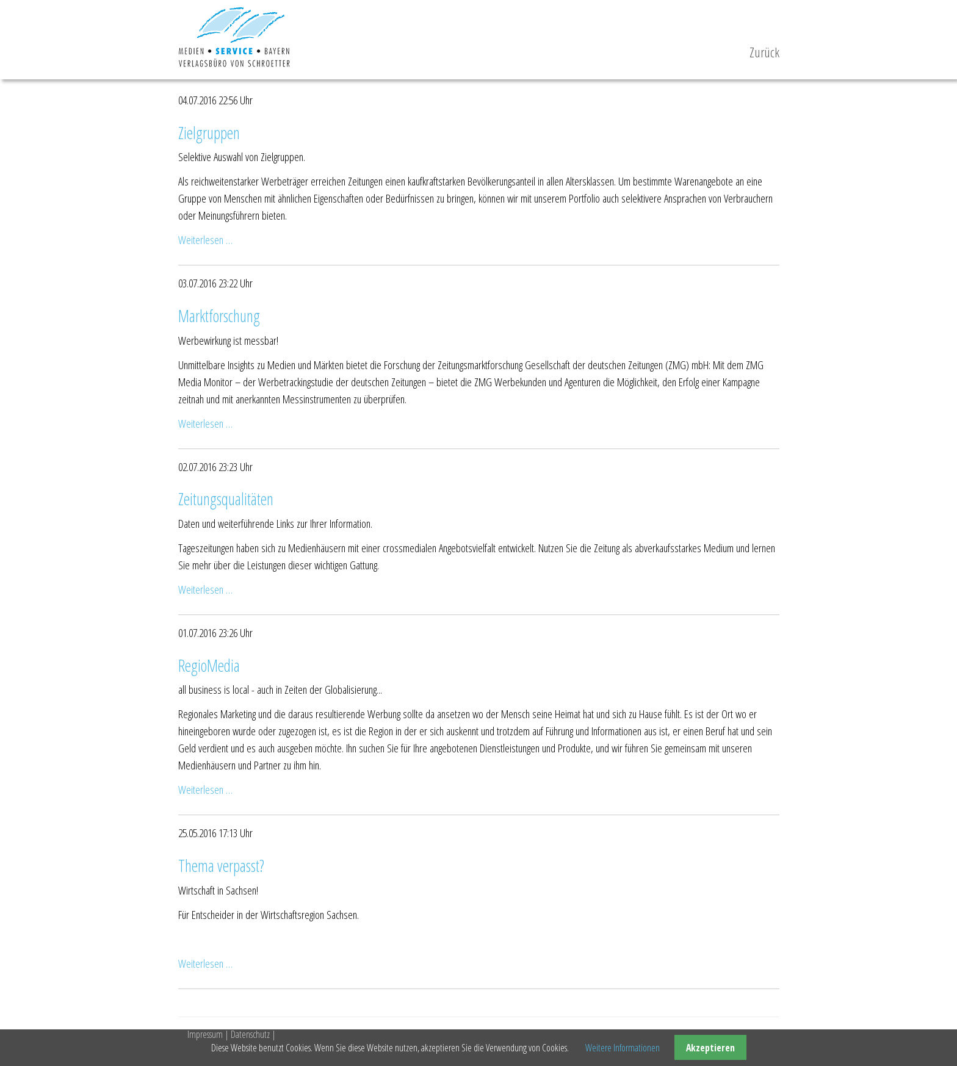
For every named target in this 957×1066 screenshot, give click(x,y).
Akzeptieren (710, 1047)
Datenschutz (250, 1034)
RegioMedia (209, 666)
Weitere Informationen (622, 1047)
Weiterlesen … (205, 239)
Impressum (205, 1034)
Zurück (764, 52)
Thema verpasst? (221, 866)
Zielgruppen (209, 133)
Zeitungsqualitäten (225, 499)
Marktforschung (219, 316)
